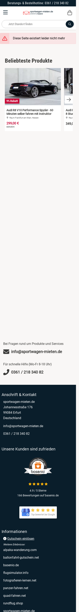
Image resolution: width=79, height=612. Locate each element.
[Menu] (6, 12)
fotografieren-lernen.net (19, 580)
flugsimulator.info (15, 573)
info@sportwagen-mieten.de (23, 426)
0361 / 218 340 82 (16, 434)
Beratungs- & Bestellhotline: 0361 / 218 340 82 (38, 3)
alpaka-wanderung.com (20, 550)
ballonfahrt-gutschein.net (21, 557)
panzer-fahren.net (15, 588)
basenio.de (11, 565)
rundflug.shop (13, 603)
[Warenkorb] (69, 12)
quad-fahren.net (14, 596)
